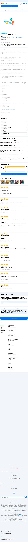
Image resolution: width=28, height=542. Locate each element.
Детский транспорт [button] (2, 325)
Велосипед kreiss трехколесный (13, 339)
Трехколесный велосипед (12, 327)
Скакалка (9, 363)
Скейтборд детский (11, 331)
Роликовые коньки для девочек (13, 357)
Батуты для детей (10, 353)
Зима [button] (1, 327)
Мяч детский (10, 362)
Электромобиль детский (12, 329)
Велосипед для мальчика (12, 341)
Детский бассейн (10, 359)
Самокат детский (10, 330)
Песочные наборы (4, 10)
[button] (11, 6)
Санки (9, 344)
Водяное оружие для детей (12, 354)
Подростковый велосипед (12, 343)
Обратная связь (14, 479)
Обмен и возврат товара (14, 474)
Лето (12, 9)
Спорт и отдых (7, 9)
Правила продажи (14, 475)
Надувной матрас (10, 364)
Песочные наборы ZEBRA (13, 10)
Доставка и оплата (14, 472)
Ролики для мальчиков (11, 358)
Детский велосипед (11, 325)
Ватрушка (9, 348)
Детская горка (10, 367)
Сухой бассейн (10, 368)
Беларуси (16, 502)
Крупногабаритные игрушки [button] (4, 332)
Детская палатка (10, 371)
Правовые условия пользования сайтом (14, 501)
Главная (2, 9)
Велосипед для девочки (11, 340)
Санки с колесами (10, 345)
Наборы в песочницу (19, 9)
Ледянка (9, 350)
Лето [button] (1, 328)
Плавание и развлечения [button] (3, 330)
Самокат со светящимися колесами (13, 336)
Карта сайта (14, 481)
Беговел (9, 326)
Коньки (9, 349)
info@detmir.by (16, 511)
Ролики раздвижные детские (12, 355)
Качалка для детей (10, 335)
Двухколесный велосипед (12, 334)
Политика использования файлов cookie (14, 478)
